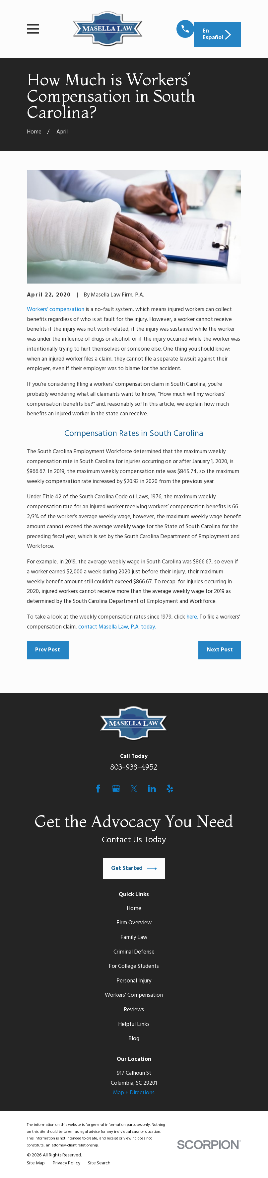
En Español (218, 34)
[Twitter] (134, 789)
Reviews (134, 1009)
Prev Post (47, 649)
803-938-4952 (134, 767)
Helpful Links (134, 1024)
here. (192, 617)
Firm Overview (134, 922)
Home (134, 908)
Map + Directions (134, 1092)
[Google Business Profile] (116, 789)
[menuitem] (36, 1163)
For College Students (134, 966)
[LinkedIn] (152, 789)
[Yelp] (170, 789)
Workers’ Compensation (134, 995)
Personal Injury (133, 980)
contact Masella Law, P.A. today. (117, 627)
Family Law (133, 937)
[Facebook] (98, 789)
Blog (133, 1038)
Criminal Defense (134, 952)
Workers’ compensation (55, 309)
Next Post (220, 649)
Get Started (134, 869)
